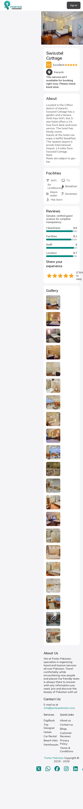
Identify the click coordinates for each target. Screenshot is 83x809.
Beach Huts (51, 740)
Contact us (66, 724)
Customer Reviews (66, 734)
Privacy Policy (64, 742)
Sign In (73, 5)
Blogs (63, 728)
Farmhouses (51, 744)
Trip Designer (49, 726)
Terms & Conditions (66, 749)
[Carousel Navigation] (61, 27)
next (79, 27)
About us (65, 720)
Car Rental (50, 736)
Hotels (48, 732)
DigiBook (49, 720)
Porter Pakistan (53, 758)
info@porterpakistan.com (59, 708)
